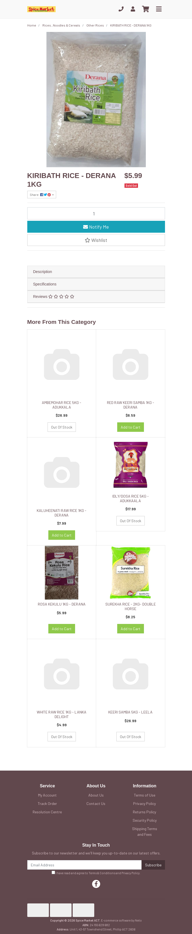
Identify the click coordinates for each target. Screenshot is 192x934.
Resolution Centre (47, 812)
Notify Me (96, 227)
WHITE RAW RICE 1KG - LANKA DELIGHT (61, 714)
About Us (96, 795)
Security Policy (145, 820)
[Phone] (121, 9)
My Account (47, 795)
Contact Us (95, 803)
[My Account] (133, 9)
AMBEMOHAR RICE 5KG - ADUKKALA (61, 404)
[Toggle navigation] (159, 9)
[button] (96, 240)
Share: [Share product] (40, 194)
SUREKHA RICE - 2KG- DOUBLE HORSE (130, 606)
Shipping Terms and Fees (144, 831)
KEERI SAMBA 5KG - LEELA (130, 712)
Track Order (47, 803)
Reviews (53, 296)
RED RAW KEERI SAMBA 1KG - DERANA (130, 404)
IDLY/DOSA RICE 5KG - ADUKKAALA (130, 498)
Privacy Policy (144, 803)
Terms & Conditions (102, 873)
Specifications (44, 284)
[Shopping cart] (146, 9)
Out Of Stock (61, 427)
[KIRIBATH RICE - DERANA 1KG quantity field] (96, 213)
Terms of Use (144, 795)
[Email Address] (84, 865)
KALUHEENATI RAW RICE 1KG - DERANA (61, 512)
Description (42, 271)
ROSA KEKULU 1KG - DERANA (62, 604)
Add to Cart (130, 427)
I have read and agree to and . (96, 873)
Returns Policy (144, 812)
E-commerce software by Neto (121, 920)
